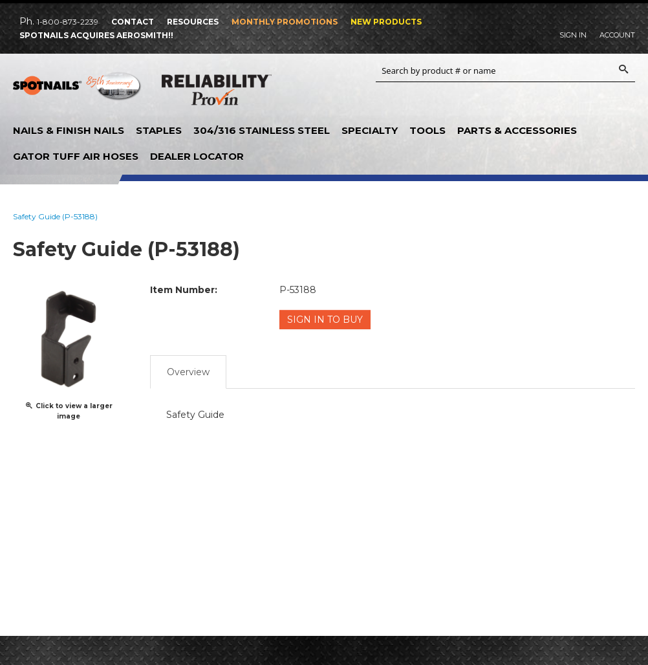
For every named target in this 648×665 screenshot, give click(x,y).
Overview (188, 372)
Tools (427, 130)
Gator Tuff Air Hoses (75, 156)
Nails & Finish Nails (68, 130)
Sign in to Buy (325, 319)
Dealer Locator (197, 156)
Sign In (573, 34)
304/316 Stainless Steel (261, 130)
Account (617, 34)
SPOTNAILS (77, 90)
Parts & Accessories (517, 130)
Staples (159, 130)
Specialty (369, 130)
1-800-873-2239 (67, 22)
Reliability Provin (217, 92)
